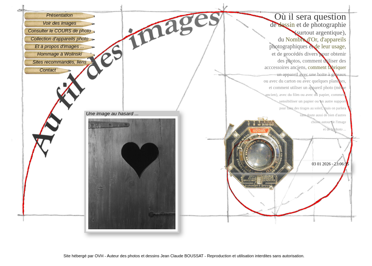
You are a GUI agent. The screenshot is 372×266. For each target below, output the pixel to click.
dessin (286, 24)
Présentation (59, 15)
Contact (48, 70)
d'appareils (333, 39)
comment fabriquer (327, 67)
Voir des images (59, 23)
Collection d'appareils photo (59, 38)
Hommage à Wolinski (59, 54)
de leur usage (330, 46)
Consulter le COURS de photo (59, 30)
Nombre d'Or (301, 39)
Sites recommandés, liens (59, 62)
